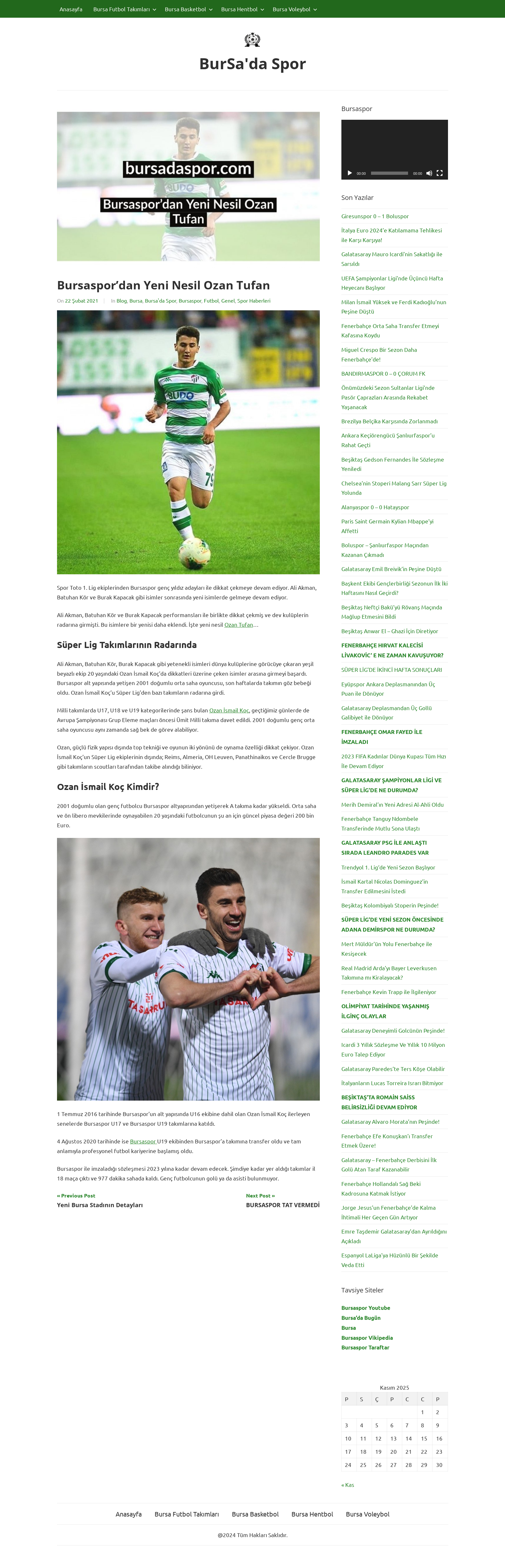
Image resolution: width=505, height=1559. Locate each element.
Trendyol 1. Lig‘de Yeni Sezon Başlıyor (388, 867)
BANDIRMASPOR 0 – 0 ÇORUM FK (383, 373)
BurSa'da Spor (252, 63)
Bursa (135, 300)
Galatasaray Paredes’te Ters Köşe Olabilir (393, 1068)
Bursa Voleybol (295, 8)
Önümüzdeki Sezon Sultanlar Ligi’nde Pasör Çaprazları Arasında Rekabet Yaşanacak (388, 397)
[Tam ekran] (439, 173)
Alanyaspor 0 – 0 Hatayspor (375, 506)
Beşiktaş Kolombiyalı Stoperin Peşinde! (390, 905)
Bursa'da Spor (160, 300)
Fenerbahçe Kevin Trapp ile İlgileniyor (388, 991)
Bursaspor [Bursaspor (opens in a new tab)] (143, 1141)
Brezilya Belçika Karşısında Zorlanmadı (389, 421)
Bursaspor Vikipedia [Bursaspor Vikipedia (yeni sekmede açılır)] (367, 1337)
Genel (228, 300)
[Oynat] (350, 173)
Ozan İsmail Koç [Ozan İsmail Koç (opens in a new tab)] (229, 710)
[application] (394, 150)
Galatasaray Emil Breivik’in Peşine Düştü (391, 568)
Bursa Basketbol (189, 8)
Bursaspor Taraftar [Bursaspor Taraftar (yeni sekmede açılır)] (365, 1347)
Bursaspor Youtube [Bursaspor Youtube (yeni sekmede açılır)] (365, 1307)
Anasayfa (71, 8)
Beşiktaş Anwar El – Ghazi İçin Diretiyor (389, 630)
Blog (122, 300)
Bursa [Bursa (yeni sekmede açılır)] (348, 1327)
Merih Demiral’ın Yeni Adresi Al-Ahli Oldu (392, 804)
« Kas (347, 1484)
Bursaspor (190, 300)
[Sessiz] (429, 173)
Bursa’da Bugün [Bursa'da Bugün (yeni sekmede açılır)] (361, 1317)
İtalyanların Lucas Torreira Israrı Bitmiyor (392, 1082)
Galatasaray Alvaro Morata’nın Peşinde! (390, 1121)
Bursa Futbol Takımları (125, 8)
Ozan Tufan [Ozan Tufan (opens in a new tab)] (238, 624)
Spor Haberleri (254, 300)
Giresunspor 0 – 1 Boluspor (375, 215)
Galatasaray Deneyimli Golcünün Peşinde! (393, 1030)
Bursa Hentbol (242, 8)
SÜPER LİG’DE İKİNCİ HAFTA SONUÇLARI (391, 669)
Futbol (211, 300)
